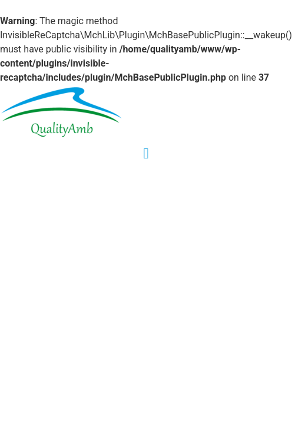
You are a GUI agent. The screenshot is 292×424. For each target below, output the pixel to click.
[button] (146, 154)
